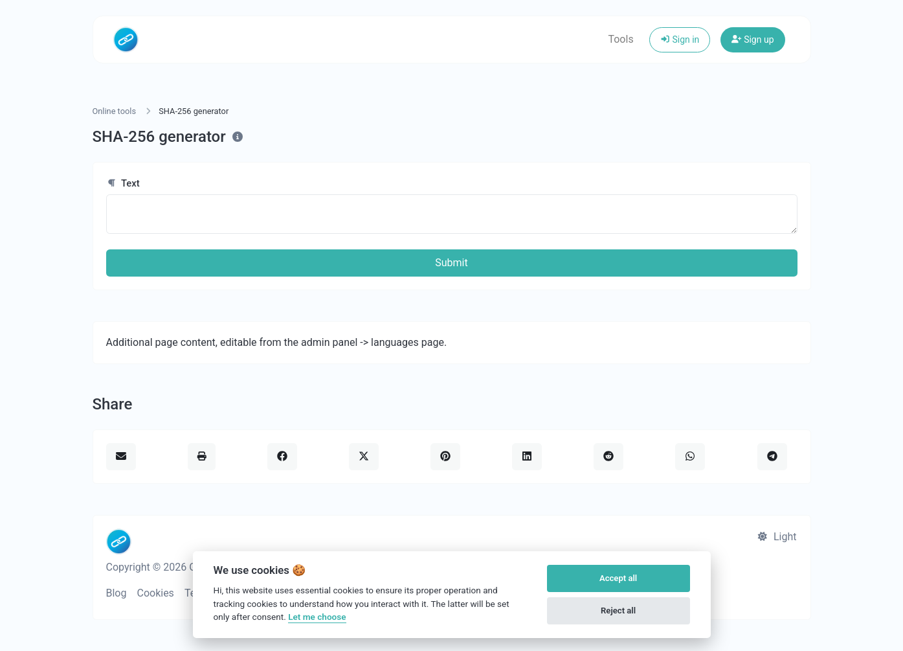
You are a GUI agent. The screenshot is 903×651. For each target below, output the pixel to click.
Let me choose (317, 616)
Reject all (618, 610)
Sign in (680, 39)
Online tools (115, 111)
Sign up (752, 39)
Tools (620, 39)
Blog (116, 593)
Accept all (618, 578)
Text (123, 183)
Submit (451, 263)
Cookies (155, 593)
